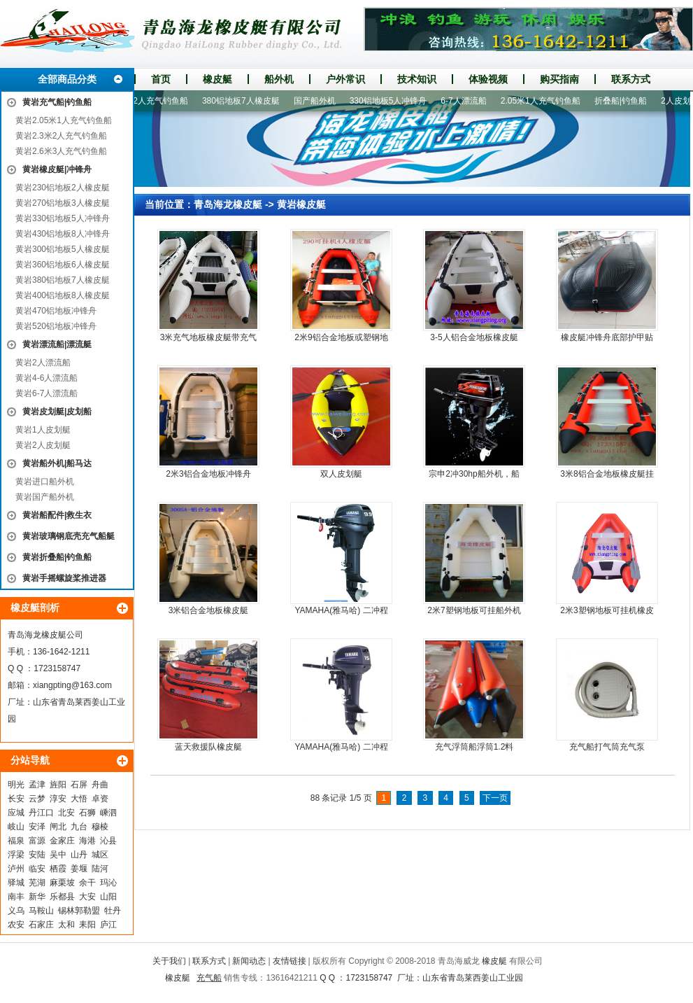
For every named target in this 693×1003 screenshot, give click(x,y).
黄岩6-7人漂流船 (46, 393)
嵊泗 (108, 813)
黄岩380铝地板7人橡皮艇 (62, 280)
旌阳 (58, 785)
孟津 (37, 785)
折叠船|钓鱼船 (625, 101)
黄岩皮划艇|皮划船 (57, 411)
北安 (66, 813)
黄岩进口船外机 (44, 481)
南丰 (16, 897)
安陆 (37, 855)
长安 (16, 799)
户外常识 (345, 79)
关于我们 (169, 961)
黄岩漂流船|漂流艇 (57, 344)
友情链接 (289, 961)
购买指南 (559, 79)
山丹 (79, 855)
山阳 (108, 897)
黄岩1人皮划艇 (43, 430)
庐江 (108, 925)
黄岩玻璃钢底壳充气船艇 (68, 536)
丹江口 (41, 813)
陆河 (100, 869)
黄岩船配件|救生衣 (57, 515)
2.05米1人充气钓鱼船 (545, 101)
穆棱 (100, 827)
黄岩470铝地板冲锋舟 (56, 311)
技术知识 (416, 79)
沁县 (108, 841)
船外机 (279, 79)
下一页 (495, 798)
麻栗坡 (62, 883)
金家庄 (62, 841)
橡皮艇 (217, 79)
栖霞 (58, 869)
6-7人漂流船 (467, 101)
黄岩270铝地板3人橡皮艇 (62, 203)
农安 (16, 925)
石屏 (79, 785)
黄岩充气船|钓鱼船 (57, 102)
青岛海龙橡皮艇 (228, 204)
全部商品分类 (67, 79)
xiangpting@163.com (72, 685)
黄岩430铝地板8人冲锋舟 (62, 234)
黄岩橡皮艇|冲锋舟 (57, 169)
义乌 (16, 911)
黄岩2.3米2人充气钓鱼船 (61, 136)
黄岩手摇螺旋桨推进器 (64, 578)
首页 (161, 79)
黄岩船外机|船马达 (57, 463)
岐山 (16, 827)
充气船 (209, 978)
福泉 (16, 841)
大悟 (79, 799)
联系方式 (630, 79)
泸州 (16, 869)
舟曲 (100, 785)
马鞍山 (41, 911)
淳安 (58, 799)
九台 (79, 827)
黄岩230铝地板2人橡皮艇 (62, 187)
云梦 (37, 799)
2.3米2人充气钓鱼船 (154, 101)
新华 (37, 897)
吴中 (58, 855)
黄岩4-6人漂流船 (46, 378)
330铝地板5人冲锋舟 (392, 101)
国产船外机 (319, 101)
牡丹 (112, 911)
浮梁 (16, 855)
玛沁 (108, 883)
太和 (66, 925)
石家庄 (41, 925)
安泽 (37, 827)
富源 (37, 841)
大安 (87, 897)
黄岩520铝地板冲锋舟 (56, 326)
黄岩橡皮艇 (301, 204)
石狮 (87, 813)
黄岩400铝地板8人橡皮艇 (62, 295)
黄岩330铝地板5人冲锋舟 (62, 218)
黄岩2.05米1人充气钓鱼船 (63, 120)
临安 (37, 869)
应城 (16, 813)
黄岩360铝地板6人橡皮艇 (62, 264)
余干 (87, 883)
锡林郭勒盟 (79, 911)
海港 (87, 841)
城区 (100, 855)
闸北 (58, 827)
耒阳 (87, 925)
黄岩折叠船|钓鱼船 (57, 557)
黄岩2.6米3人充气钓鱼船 (61, 151)
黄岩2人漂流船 (43, 362)
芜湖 (37, 883)
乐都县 (62, 897)
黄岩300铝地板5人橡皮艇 (62, 249)
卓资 (100, 799)
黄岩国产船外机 (44, 497)
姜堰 (79, 869)
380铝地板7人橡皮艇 (245, 101)
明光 (16, 785)
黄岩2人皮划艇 (43, 445)
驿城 (16, 883)
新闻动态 (249, 961)
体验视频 (488, 79)
